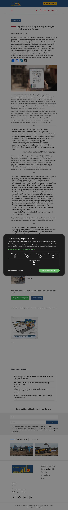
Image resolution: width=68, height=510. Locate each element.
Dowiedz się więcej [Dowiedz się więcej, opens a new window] (50, 246)
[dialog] (34, 255)
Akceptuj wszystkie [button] (49, 270)
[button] (34, 249)
